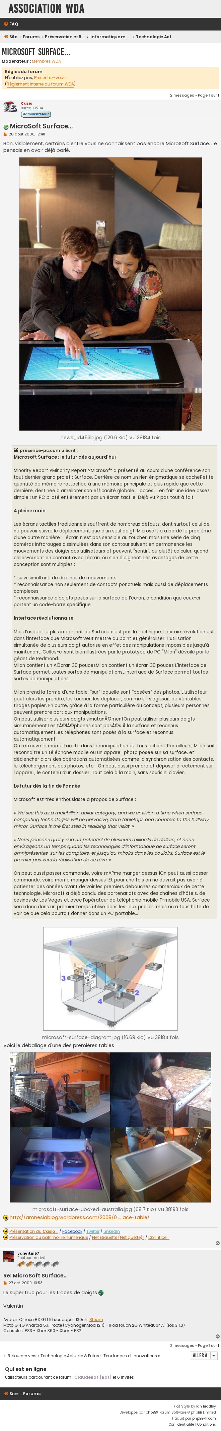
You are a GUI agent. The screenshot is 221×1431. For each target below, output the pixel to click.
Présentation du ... (33, 1231)
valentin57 (28, 1253)
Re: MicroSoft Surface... (35, 1275)
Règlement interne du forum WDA (40, 84)
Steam (96, 1319)
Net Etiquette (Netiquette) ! (118, 1237)
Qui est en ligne (26, 1369)
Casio (26, 103)
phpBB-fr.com (204, 1418)
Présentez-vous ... (52, 77)
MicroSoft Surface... (36, 52)
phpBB (151, 1412)
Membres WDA (46, 61)
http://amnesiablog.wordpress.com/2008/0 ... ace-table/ (80, 1217)
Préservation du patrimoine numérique (48, 1237)
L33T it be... (158, 1237)
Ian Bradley (206, 1406)
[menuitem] (10, 24)
